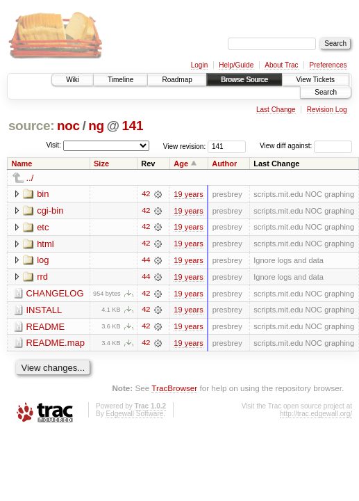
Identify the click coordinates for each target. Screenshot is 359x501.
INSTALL (44, 310)
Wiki (72, 80)
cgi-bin (50, 210)
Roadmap (177, 80)
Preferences (328, 65)
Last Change (276, 109)
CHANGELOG (55, 294)
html (45, 244)
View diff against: (306, 146)
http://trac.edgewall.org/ (316, 415)
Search (326, 92)
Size (101, 163)
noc (68, 125)
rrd (42, 277)
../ (30, 178)
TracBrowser (174, 389)
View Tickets (316, 80)
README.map (55, 344)
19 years (188, 194)
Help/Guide (236, 65)
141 (132, 125)
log (43, 260)
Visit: (53, 145)
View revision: (184, 146)
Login (199, 65)
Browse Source (244, 80)
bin (43, 194)
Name (22, 163)
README (45, 327)
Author (224, 163)
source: (31, 125)
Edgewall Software (134, 415)
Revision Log (327, 109)
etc (43, 227)
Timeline (120, 80)
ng (96, 125)
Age (181, 163)
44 (146, 261)
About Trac (281, 65)
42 (146, 194)
